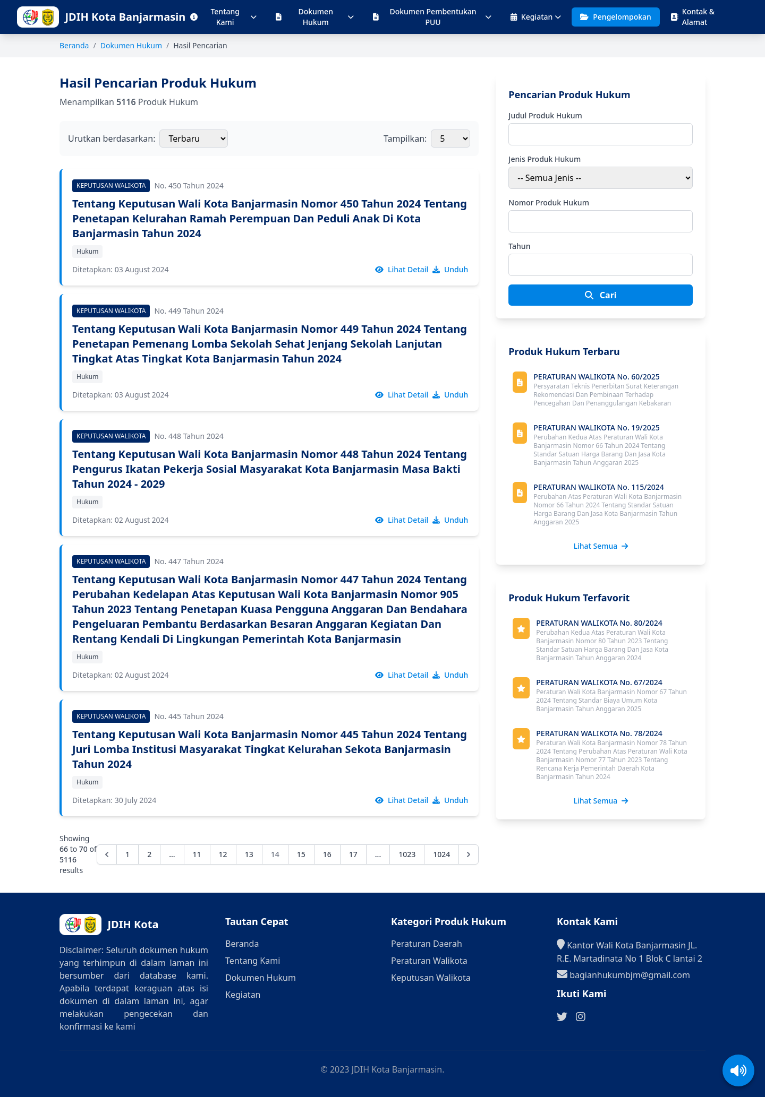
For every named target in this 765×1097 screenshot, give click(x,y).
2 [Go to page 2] (149, 854)
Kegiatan (536, 17)
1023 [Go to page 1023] (406, 854)
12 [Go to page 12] (223, 854)
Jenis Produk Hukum (544, 159)
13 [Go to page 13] (249, 854)
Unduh (450, 269)
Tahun (519, 246)
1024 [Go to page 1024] (441, 854)
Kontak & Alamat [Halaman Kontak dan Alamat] (692, 16)
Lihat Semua (600, 546)
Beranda (74, 45)
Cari (601, 295)
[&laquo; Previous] (107, 854)
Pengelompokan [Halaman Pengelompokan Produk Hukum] (615, 17)
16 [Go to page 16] (327, 854)
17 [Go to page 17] (353, 854)
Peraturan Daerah (426, 943)
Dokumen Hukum (315, 16)
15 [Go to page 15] (301, 854)
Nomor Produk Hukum (548, 202)
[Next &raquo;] (468, 854)
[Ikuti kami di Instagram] (580, 1016)
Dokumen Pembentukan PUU (432, 16)
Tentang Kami (223, 16)
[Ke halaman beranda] (122, 17)
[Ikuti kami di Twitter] (562, 1016)
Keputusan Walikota (431, 977)
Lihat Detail (401, 269)
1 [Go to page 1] (127, 854)
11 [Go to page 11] (197, 854)
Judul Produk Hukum (545, 115)
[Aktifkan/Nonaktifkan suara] (738, 1070)
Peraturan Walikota (429, 960)
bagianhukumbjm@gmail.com (623, 974)
